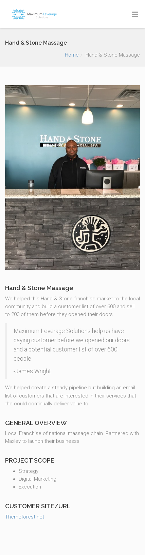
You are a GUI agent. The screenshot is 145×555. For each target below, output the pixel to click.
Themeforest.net (24, 517)
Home (72, 55)
